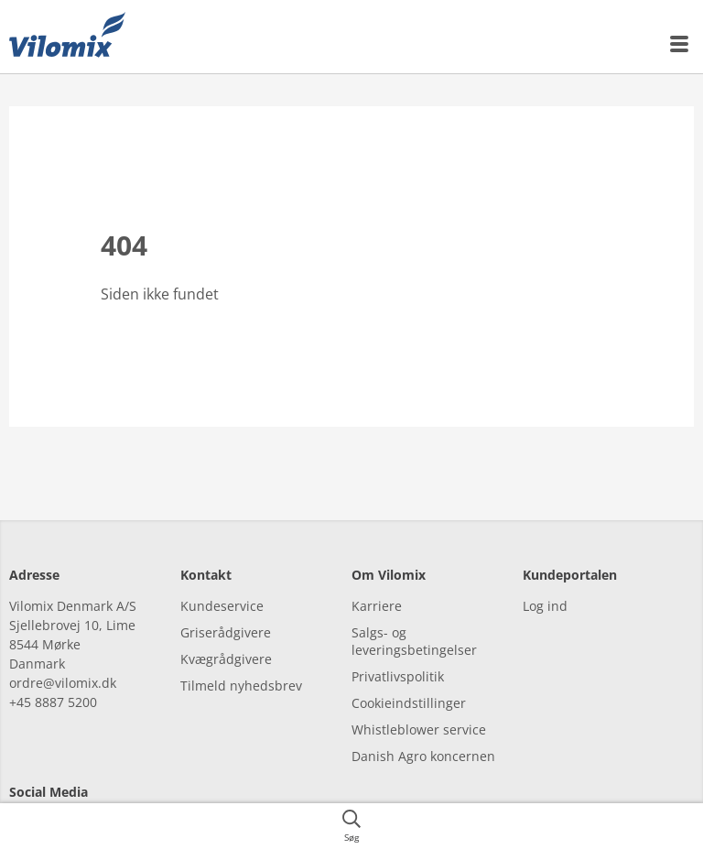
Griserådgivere (225, 601)
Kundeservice (222, 574)
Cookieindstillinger (409, 671)
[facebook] (25, 799)
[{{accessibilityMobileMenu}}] (680, 44)
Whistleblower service (419, 698)
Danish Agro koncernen (423, 725)
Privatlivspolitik (398, 645)
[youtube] (126, 799)
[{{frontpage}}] (67, 36)
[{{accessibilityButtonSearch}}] (351, 826)
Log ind (545, 574)
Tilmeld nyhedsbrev (241, 654)
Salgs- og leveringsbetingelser (414, 610)
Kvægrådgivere (226, 628)
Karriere (377, 574)
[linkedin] (75, 799)
